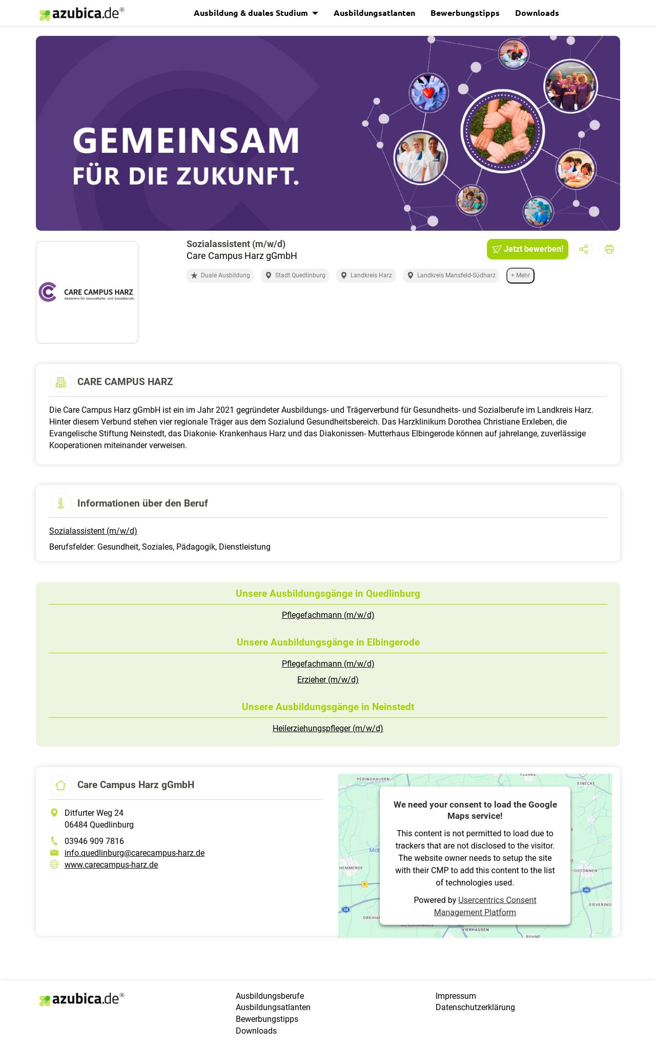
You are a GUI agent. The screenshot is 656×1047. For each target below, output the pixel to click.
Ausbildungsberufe (270, 996)
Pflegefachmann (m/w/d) (328, 615)
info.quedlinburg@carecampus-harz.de (134, 853)
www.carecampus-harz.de (111, 865)
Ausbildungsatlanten (374, 12)
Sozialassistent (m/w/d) (93, 531)
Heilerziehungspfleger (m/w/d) (328, 728)
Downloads (537, 12)
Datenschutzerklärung (475, 1007)
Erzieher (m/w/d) (328, 679)
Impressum (456, 996)
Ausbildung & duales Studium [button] (252, 12)
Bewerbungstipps (465, 12)
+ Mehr (520, 275)
